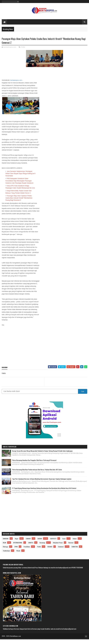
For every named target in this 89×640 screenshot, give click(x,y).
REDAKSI (50, 547)
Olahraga (5, 547)
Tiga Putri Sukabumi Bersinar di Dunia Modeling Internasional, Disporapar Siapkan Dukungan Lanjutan (41, 480)
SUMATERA (75, 547)
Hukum (75, 539)
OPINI (16, 547)
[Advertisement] (44, 348)
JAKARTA (30, 543)
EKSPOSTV (53, 539)
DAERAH (40, 539)
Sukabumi (61, 547)
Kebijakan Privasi (58, 543)
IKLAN (4, 543)
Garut (63, 539)
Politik (23, 48)
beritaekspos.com (16, 81)
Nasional (70, 543)
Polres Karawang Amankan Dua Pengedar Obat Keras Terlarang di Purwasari (34, 461)
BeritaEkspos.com (15, 637)
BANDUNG (5, 539)
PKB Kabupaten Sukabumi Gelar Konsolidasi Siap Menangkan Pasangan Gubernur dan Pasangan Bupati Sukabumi (19, 181)
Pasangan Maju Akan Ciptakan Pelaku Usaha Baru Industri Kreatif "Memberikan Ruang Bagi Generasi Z (18, 199)
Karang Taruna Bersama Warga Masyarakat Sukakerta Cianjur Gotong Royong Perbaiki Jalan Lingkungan (42, 452)
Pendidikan (27, 547)
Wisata (18, 551)
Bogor (16, 539)
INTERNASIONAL (17, 543)
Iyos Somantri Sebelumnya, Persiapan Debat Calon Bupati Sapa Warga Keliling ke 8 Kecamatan (20, 174)
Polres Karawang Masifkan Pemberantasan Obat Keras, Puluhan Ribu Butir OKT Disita (37, 470)
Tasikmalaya (6, 551)
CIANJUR (28, 539)
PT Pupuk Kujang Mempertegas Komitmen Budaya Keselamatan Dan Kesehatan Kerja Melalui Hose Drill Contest (44, 489)
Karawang (42, 543)
